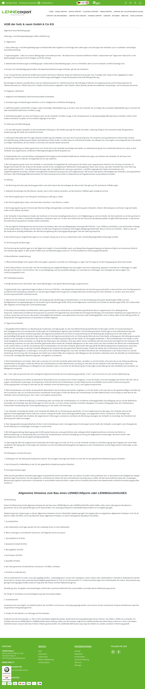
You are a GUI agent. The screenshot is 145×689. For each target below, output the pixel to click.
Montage (78, 665)
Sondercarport (44, 662)
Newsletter (79, 654)
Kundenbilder (80, 657)
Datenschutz (43, 657)
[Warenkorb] (140, 3)
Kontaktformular (21, 670)
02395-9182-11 (8, 662)
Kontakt (77, 651)
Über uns (78, 662)
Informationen (83, 646)
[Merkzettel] (130, 3)
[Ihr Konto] (135, 3)
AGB (39, 651)
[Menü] (10, 667)
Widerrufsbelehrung (46, 659)
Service (42, 646)
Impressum (42, 654)
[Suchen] (125, 3)
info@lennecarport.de (12, 666)
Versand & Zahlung (82, 659)
